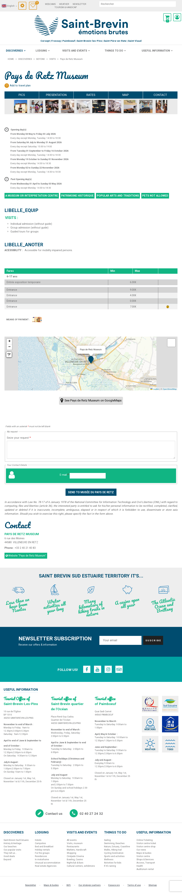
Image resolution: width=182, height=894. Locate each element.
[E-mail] (88, 476)
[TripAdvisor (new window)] (119, 669)
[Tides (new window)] (170, 744)
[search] (138, 4)
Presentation (56, 95)
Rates (90, 95)
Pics (22, 95)
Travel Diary (36, 3)
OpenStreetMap (170, 389)
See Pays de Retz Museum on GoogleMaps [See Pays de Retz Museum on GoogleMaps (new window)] (93, 400)
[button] (167, 17)
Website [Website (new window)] (27, 556)
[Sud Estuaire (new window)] (170, 704)
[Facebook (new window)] (86, 669)
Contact (160, 95)
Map (125, 95)
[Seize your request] (91, 450)
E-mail (64, 475)
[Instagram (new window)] (108, 669)
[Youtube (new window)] (97, 669)
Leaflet (154, 389)
